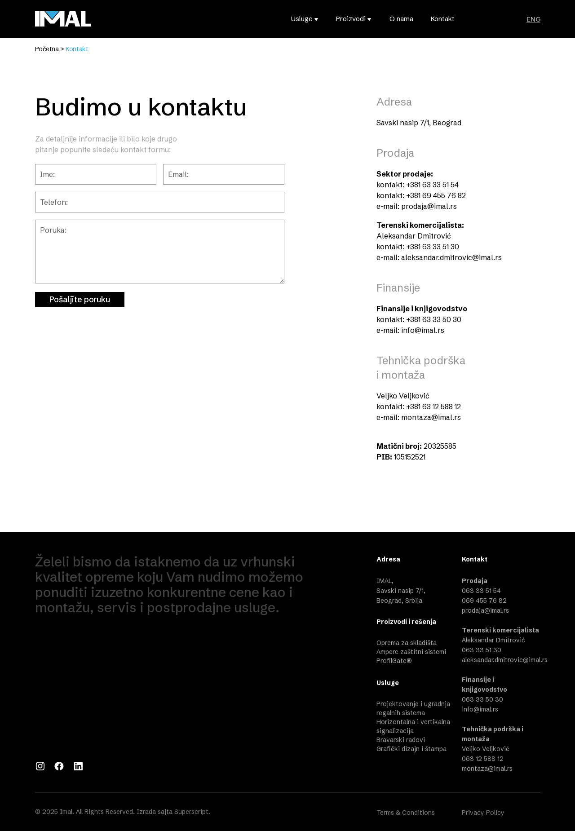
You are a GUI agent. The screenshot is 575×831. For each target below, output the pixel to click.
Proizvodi (351, 18)
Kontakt (443, 18)
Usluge (302, 18)
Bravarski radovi (400, 740)
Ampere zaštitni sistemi (411, 652)
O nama (401, 18)
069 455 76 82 (484, 601)
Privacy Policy (483, 813)
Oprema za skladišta (406, 643)
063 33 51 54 (481, 591)
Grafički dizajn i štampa (411, 749)
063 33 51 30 (481, 650)
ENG (533, 19)
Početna (47, 49)
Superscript (191, 812)
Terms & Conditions (405, 813)
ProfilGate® (394, 661)
